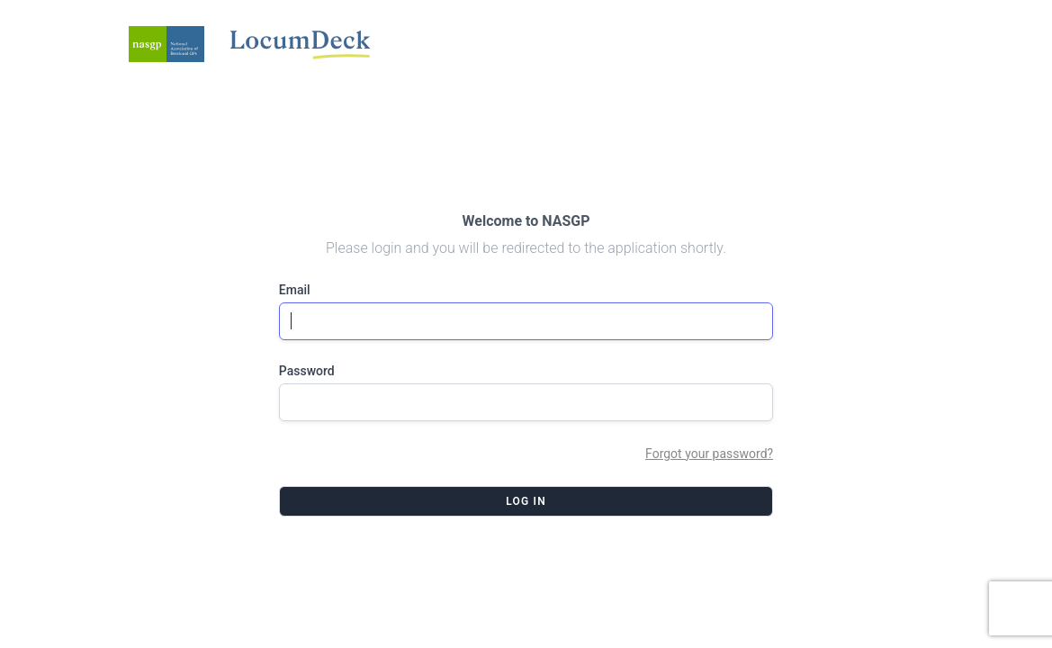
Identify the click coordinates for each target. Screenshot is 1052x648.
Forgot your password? (709, 453)
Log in (526, 501)
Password (307, 371)
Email (294, 290)
